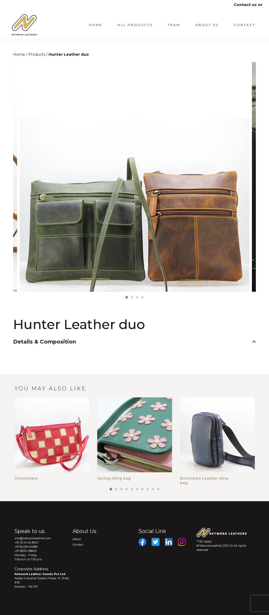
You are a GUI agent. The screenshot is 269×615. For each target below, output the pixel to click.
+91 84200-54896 (26, 547)
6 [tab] (137, 489)
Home (95, 25)
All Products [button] (135, 25)
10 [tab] (158, 489)
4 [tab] (142, 297)
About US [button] (207, 25)
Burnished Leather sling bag (204, 480)
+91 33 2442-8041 (26, 542)
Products (37, 54)
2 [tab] (132, 297)
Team (174, 25)
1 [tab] (126, 297)
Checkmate (26, 478)
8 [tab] (147, 489)
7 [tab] (142, 489)
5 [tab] (132, 489)
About (77, 539)
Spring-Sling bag (114, 478)
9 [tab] (153, 489)
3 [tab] (137, 297)
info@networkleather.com (32, 538)
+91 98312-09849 (25, 551)
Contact (244, 25)
